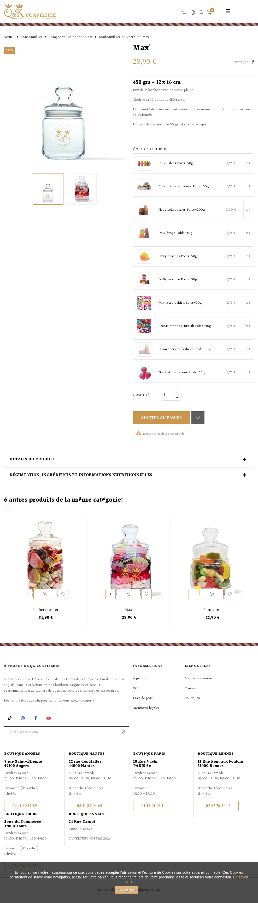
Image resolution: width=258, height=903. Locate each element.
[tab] (129, 459)
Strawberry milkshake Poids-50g (184, 349)
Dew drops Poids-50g (175, 233)
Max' (129, 610)
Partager (253, 62)
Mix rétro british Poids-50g (180, 303)
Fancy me (212, 610)
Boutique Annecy (86, 814)
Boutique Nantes (86, 754)
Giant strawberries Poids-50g (181, 373)
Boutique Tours (20, 814)
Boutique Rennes (215, 754)
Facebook (36, 718)
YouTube (49, 718)
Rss (10, 718)
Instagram (24, 718)
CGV (136, 688)
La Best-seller (45, 610)
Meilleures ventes (199, 678)
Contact (191, 688)
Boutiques (192, 698)
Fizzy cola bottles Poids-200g (181, 210)
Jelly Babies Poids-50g (176, 163)
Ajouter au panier (161, 418)
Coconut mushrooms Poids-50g (184, 186)
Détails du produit (32, 459)
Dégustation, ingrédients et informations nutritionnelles (80, 475)
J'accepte (126, 890)
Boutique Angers (22, 754)
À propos (140, 678)
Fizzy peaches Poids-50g (178, 256)
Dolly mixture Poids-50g (178, 279)
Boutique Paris (149, 754)
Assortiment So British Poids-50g (185, 326)
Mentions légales (146, 708)
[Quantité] (168, 395)
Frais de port (143, 698)
